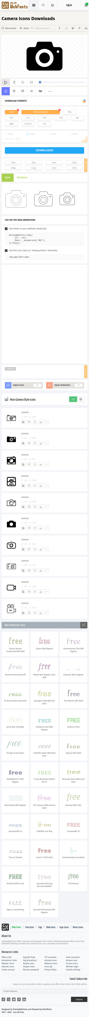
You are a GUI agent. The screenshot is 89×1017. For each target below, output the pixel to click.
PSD (61, 118)
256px (13, 168)
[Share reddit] (65, 28)
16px (13, 162)
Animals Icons (50, 960)
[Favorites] (35, 422)
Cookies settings (73, 970)
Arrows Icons (71, 960)
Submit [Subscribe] (79, 999)
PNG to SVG (7, 957)
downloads (44, 150)
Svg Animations (30, 960)
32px (34, 162)
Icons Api (48, 966)
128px (74, 162)
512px (33, 168)
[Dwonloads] (41, 422)
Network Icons (50, 963)
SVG (11, 112)
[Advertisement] (44, 314)
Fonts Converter (73, 957)
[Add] (23, 422)
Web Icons (50, 927)
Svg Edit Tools (29, 957)
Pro (40, 91)
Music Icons (78, 927)
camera (25, 412)
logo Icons (64, 927)
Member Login (72, 966)
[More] (46, 422)
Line (11, 124)
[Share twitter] (72, 28)
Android (28, 124)
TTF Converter (50, 957)
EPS (28, 118)
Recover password (31, 970)
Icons (7, 178)
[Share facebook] (59, 28)
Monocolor (10, 28)
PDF (11, 118)
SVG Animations (40, 112)
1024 (54, 168)
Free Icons (29, 927)
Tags (40, 927)
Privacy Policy (50, 970)
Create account (8, 970)
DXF (77, 118)
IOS (44, 124)
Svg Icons (15, 5)
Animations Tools (9, 960)
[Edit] (29, 422)
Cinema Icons (72, 963)
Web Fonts (16, 927)
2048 (74, 168)
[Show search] (43, 5)
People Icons (28, 963)
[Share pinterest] (79, 28)
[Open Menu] (52, 5)
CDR (44, 118)
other (26, 28)
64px (54, 162)
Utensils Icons (8, 966)
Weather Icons (8, 963)
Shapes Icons (29, 966)
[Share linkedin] (84, 28)
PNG (69, 112)
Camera (10, 369)
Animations (22, 178)
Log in (69, 5)
